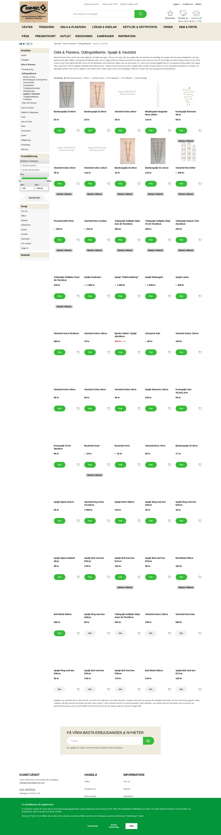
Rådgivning (84, 36)
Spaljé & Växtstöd (31, 94)
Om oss (24, 211)
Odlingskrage (29, 91)
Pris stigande (112, 78)
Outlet (65, 36)
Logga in (176, 4)
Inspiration (126, 36)
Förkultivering (35, 69)
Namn (86, 78)
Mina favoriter (90, 796)
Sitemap (24, 149)
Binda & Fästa (29, 77)
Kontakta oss (188, 4)
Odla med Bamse (29, 103)
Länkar (24, 229)
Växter (28, 27)
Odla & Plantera (74, 27)
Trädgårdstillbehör (31, 97)
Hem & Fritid (189, 27)
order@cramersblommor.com (32, 783)
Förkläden (27, 99)
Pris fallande (126, 78)
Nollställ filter (34, 198)
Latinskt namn (98, 78)
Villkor (23, 216)
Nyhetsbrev (26, 225)
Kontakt (24, 234)
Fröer (169, 27)
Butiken (198, 4)
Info (90, 633)
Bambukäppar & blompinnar (35, 80)
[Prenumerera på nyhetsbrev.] (148, 741)
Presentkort (45, 36)
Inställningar (93, 826)
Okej (131, 826)
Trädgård (47, 27)
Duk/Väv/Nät (28, 82)
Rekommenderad (73, 78)
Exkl (200, 21)
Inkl (193, 21)
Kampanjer (105, 36)
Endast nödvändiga (114, 826)
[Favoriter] (170, 14)
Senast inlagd (141, 78)
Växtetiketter (28, 85)
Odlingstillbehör (35, 73)
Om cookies (26, 243)
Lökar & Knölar (105, 27)
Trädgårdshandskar (31, 88)
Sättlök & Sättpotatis (141, 27)
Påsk (26, 36)
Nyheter (24, 220)
